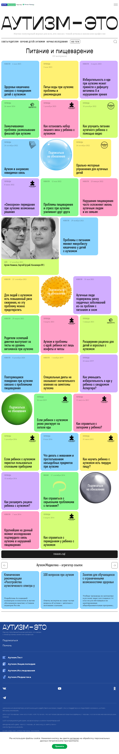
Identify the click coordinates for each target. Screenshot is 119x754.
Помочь (7, 645)
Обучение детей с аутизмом (32, 42)
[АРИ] (8, 5)
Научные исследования (57, 42)
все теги (75, 42)
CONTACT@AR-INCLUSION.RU (13, 727)
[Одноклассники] (114, 688)
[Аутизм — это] (24, 629)
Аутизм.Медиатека (17, 677)
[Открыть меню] (115, 4)
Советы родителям (9, 42)
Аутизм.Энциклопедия (19, 664)
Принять (59, 746)
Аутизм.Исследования (19, 670)
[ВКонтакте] (4, 688)
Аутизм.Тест (12, 657)
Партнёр (25, 5)
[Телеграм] (4, 698)
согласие (74, 738)
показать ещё (59, 554)
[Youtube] (59, 688)
